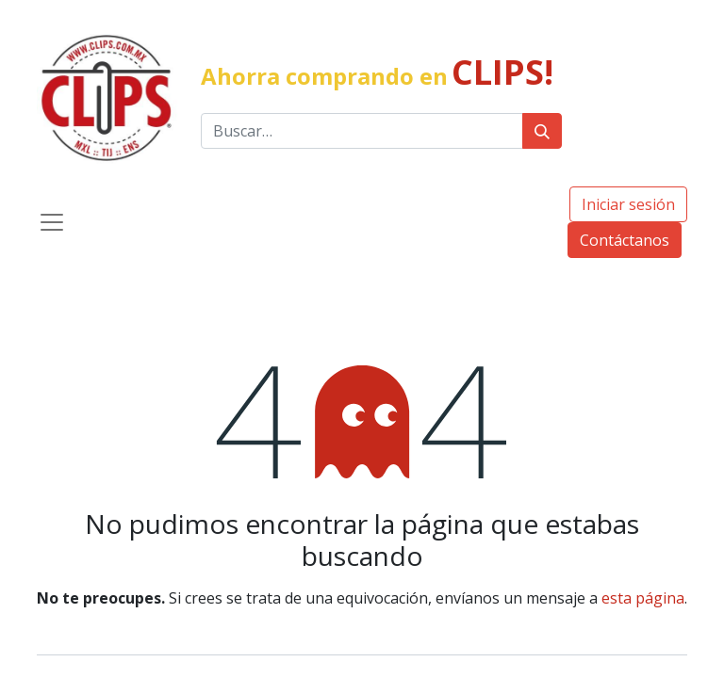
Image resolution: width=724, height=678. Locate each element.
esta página (642, 598)
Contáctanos (624, 240)
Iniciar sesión (628, 204)
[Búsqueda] (542, 131)
